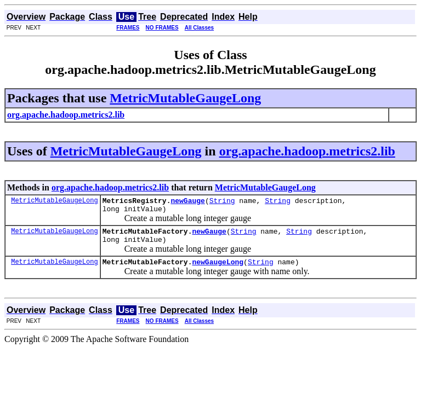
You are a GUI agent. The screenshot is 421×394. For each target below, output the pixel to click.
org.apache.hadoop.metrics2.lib (307, 151)
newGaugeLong (217, 270)
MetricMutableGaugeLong (185, 98)
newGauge (187, 202)
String (222, 202)
